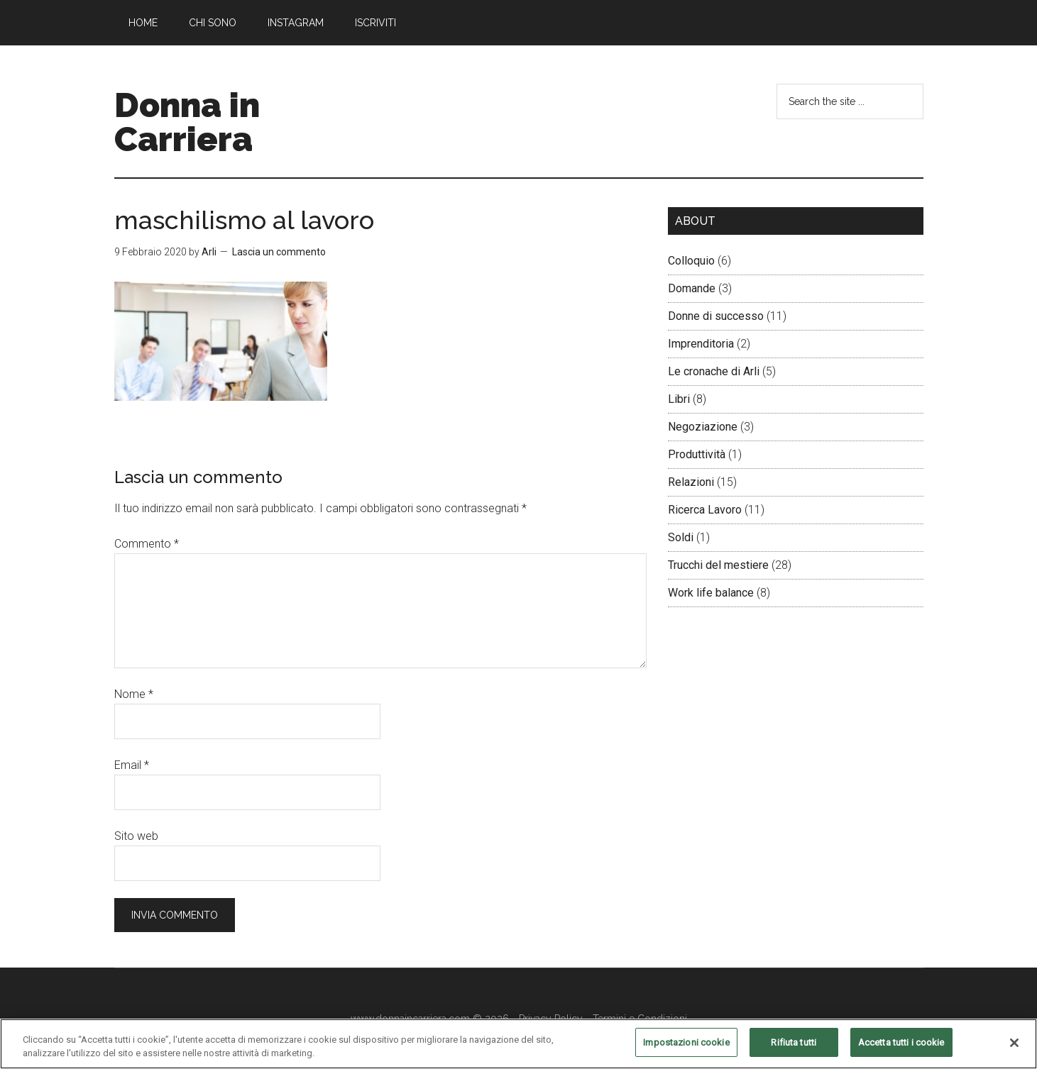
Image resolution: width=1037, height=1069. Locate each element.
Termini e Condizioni (640, 1018)
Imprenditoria (701, 343)
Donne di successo (716, 316)
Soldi (680, 537)
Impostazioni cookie (686, 1050)
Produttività (696, 454)
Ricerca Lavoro (705, 509)
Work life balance (711, 592)
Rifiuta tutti (793, 1050)
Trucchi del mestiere (718, 565)
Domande (691, 288)
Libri (679, 399)
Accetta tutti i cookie (901, 1050)
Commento (146, 543)
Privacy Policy (551, 1018)
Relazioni (691, 482)
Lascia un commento (279, 251)
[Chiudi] (1014, 1049)
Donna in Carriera (187, 122)
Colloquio (691, 260)
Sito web (136, 836)
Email (131, 765)
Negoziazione (702, 426)
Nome (133, 694)
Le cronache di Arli (713, 371)
